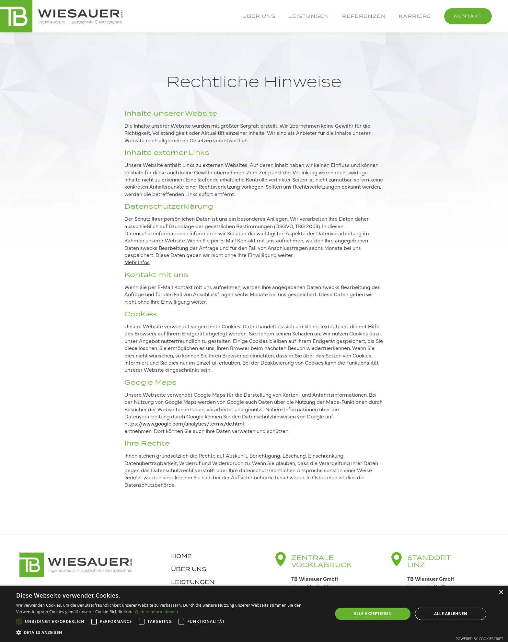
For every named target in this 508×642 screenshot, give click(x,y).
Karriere (415, 16)
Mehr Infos (137, 262)
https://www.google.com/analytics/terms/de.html (184, 423)
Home (181, 556)
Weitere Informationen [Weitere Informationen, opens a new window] (156, 611)
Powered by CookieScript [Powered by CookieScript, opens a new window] (479, 638)
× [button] (500, 592)
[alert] (254, 614)
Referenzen (364, 16)
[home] (61, 16)
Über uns (258, 16)
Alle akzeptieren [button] (373, 613)
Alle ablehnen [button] (450, 613)
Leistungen (308, 16)
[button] (169, 632)
